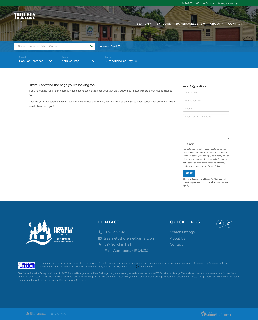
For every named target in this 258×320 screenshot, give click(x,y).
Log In (224, 3)
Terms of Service (221, 182)
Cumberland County (119, 61)
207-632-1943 (190, 3)
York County (70, 61)
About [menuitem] (215, 23)
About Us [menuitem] (177, 238)
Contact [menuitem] (235, 23)
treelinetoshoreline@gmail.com (126, 238)
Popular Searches (31, 61)
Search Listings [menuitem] (182, 232)
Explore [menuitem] (164, 23)
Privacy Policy (214, 166)
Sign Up (233, 3)
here (80, 101)
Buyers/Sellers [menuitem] (189, 23)
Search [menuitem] (143, 23)
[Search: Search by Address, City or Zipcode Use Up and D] (51, 46)
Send (189, 173)
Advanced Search (109, 46)
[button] (91, 46)
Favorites (209, 3)
